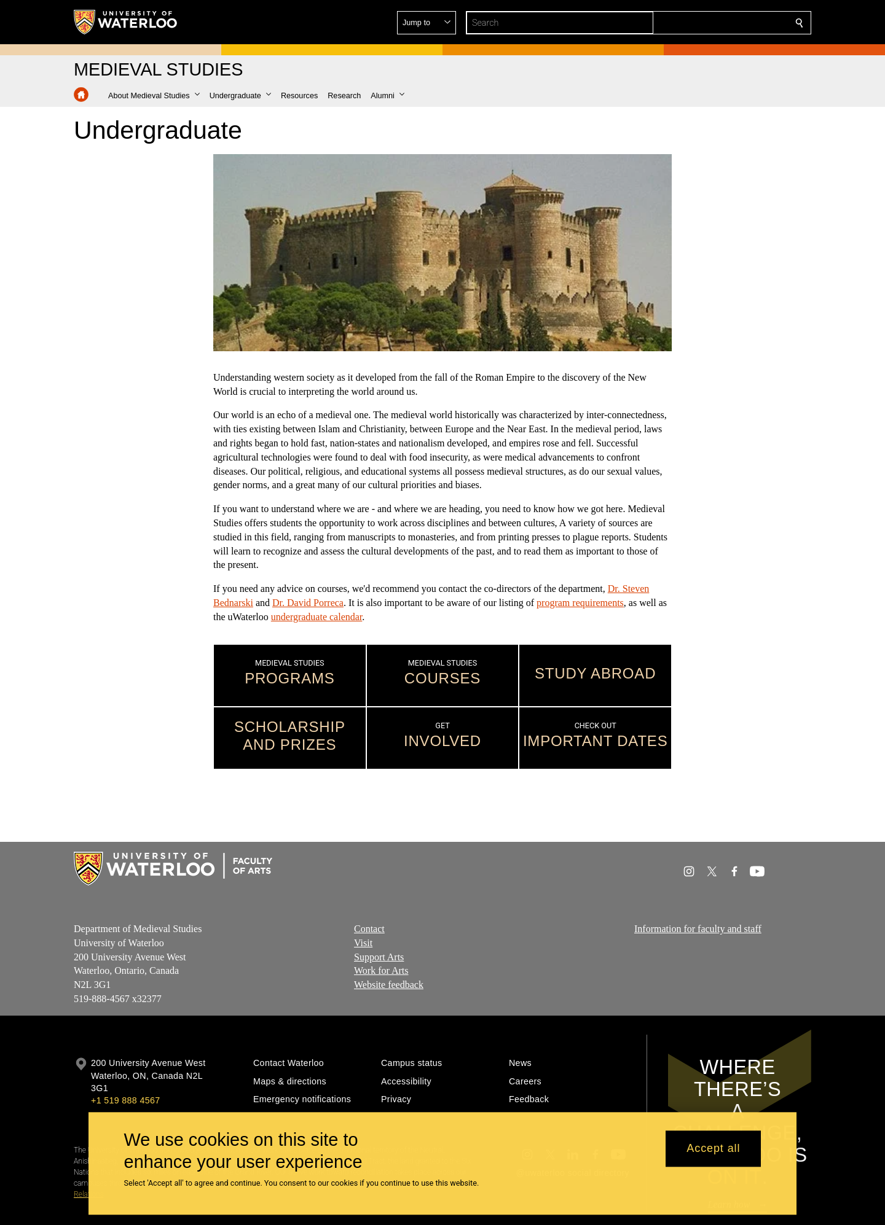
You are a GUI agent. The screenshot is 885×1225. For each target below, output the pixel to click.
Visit (363, 942)
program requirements (580, 602)
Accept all (713, 1149)
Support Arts (379, 956)
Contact (369, 929)
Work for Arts (381, 970)
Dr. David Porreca (308, 602)
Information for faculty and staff (697, 929)
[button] (710, 23)
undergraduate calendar (317, 617)
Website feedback (388, 984)
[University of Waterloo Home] (126, 22)
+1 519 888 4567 (125, 1100)
